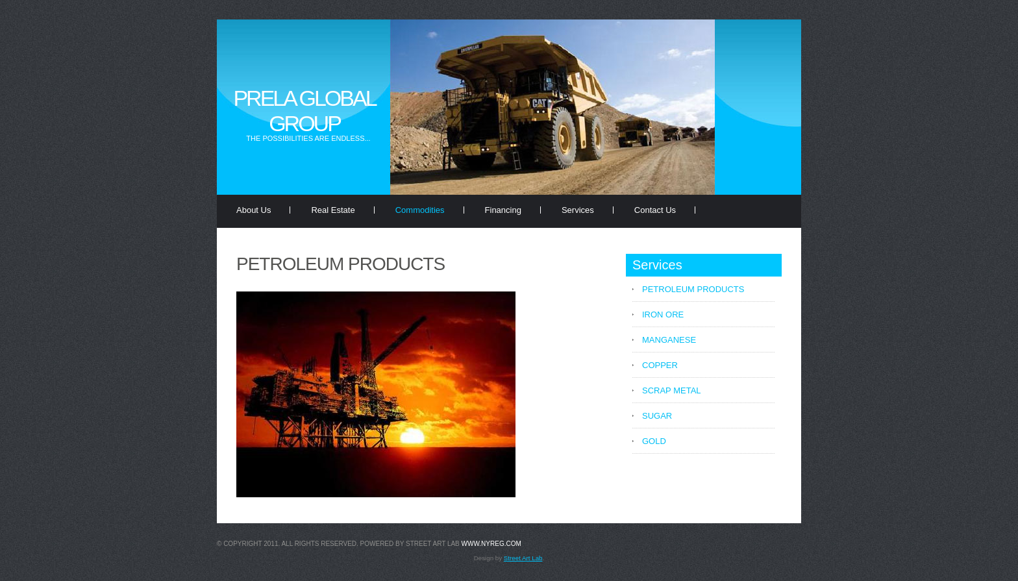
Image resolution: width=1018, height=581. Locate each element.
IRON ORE (663, 314)
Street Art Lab (523, 558)
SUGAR (657, 416)
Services (578, 210)
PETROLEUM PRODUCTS (693, 289)
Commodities (420, 210)
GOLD (654, 441)
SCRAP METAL (671, 390)
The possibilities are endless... (308, 138)
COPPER (660, 365)
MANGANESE (669, 340)
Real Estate (332, 210)
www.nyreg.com (491, 543)
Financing (503, 210)
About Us (253, 210)
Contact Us (655, 210)
